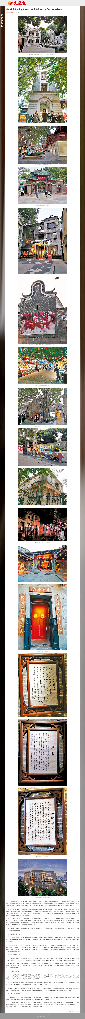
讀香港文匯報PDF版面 (74, 1011)
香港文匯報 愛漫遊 (10, 12)
